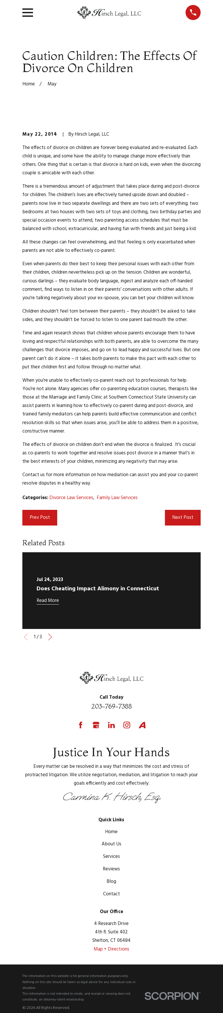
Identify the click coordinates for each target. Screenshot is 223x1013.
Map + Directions (111, 949)
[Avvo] (142, 725)
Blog (111, 881)
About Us (111, 844)
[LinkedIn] (111, 725)
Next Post (182, 517)
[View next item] (50, 637)
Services (111, 856)
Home (111, 832)
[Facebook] (80, 725)
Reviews (111, 869)
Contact (111, 894)
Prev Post (40, 517)
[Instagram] (126, 725)
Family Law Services (117, 498)
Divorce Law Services (71, 498)
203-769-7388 (111, 706)
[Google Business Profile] (96, 725)
